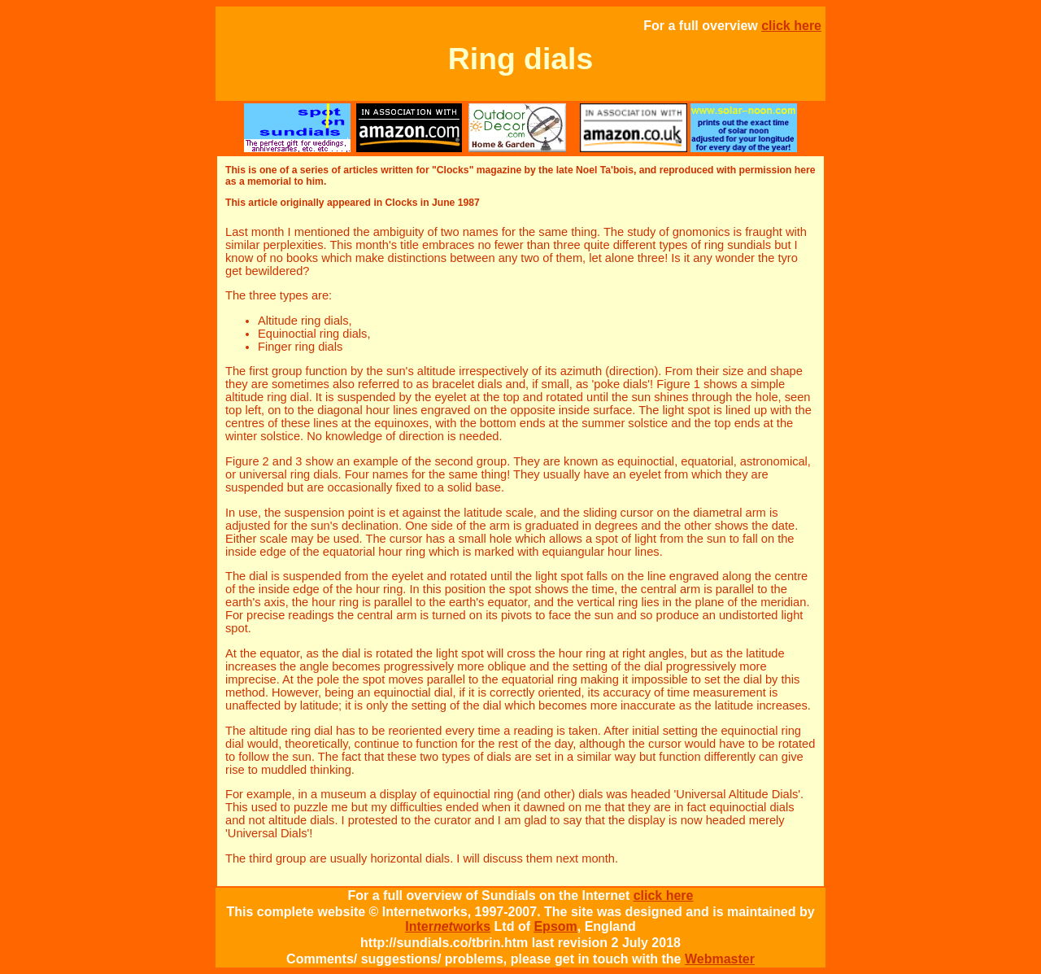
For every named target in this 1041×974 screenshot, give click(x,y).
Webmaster (720, 959)
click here (791, 26)
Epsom (555, 926)
